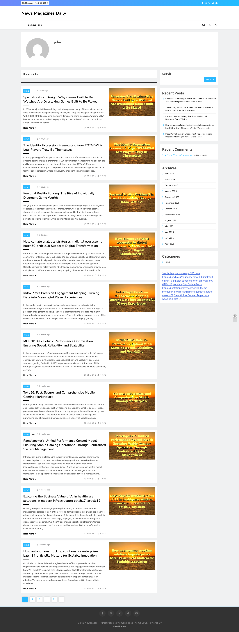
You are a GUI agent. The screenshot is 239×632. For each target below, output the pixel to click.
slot (211, 280)
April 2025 (169, 244)
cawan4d (167, 280)
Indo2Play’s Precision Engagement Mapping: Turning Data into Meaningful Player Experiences (61, 295)
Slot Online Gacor (192, 284)
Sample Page (35, 24)
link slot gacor (180, 280)
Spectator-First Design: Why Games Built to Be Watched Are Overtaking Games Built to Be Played (60, 99)
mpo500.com (192, 273)
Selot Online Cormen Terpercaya (191, 295)
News (26, 91)
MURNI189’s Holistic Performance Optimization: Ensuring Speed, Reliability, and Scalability (58, 343)
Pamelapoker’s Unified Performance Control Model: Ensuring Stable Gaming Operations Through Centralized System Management (64, 444)
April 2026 (169, 173)
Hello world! (201, 155)
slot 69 (177, 299)
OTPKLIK (167, 284)
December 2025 (172, 197)
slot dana (178, 284)
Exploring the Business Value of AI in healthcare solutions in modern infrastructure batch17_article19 (61, 498)
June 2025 (169, 232)
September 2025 (172, 214)
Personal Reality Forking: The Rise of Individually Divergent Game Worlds (187, 118)
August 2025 (170, 220)
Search (166, 73)
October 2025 (171, 208)
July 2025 (169, 226)
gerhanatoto (205, 291)
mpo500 (197, 277)
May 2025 (169, 238)
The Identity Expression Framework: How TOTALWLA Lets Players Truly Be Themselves (62, 147)
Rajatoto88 (208, 277)
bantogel (194, 291)
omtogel (203, 280)
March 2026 (170, 179)
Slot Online (168, 273)
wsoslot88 (167, 295)
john (89, 127)
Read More (29, 128)
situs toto (180, 273)
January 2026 (171, 191)
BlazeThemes (119, 626)
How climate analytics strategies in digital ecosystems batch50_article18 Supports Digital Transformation (62, 243)
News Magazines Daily (43, 13)
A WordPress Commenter (179, 155)
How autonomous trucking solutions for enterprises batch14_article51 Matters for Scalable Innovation (60, 553)
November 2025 (172, 203)
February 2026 (171, 185)
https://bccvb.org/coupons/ (177, 277)
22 (54, 599)
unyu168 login (181, 291)
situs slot (193, 280)
